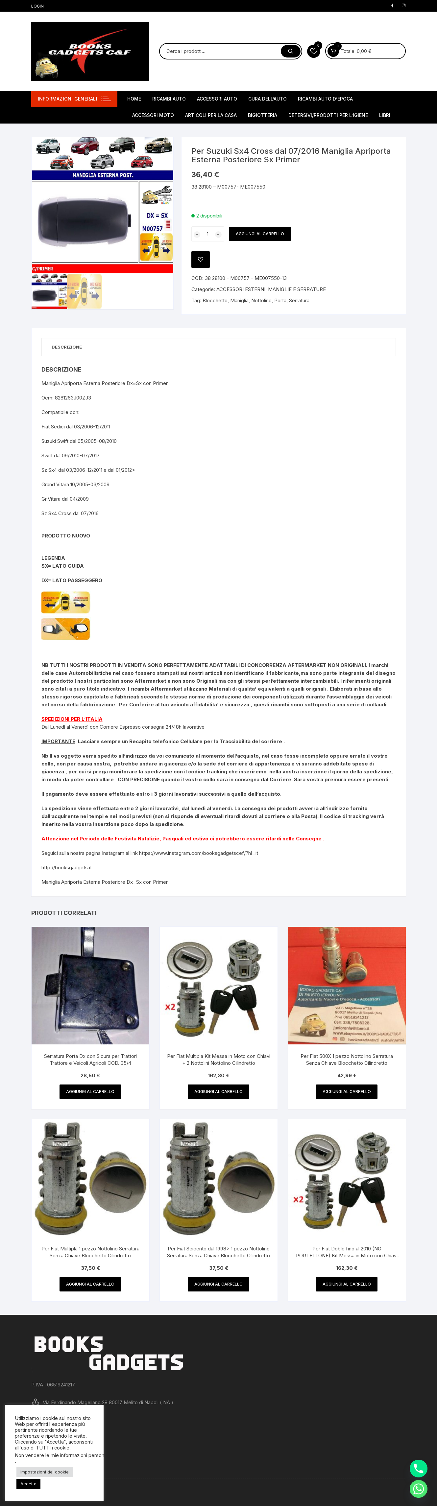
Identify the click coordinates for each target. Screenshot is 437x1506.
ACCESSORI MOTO (153, 115)
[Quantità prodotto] (207, 233)
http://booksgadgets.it (66, 867)
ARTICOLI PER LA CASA (211, 115)
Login (37, 6)
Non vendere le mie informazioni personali (62, 1455)
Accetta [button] (28, 1483)
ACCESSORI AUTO (217, 99)
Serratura (299, 300)
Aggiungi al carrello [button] (90, 1091)
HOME (134, 99)
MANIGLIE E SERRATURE (297, 289)
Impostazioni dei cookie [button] (44, 1471)
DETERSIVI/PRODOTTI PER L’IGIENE (328, 115)
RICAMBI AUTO (169, 99)
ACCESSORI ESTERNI (240, 289)
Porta (280, 300)
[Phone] (418, 1468)
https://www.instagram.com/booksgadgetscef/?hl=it (198, 853)
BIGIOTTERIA (262, 115)
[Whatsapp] (418, 1489)
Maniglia (239, 300)
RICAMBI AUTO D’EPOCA (325, 99)
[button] (162, 148)
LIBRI (384, 115)
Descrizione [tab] (67, 347)
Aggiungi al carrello (260, 233)
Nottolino (261, 300)
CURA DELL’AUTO (267, 99)
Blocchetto (215, 300)
